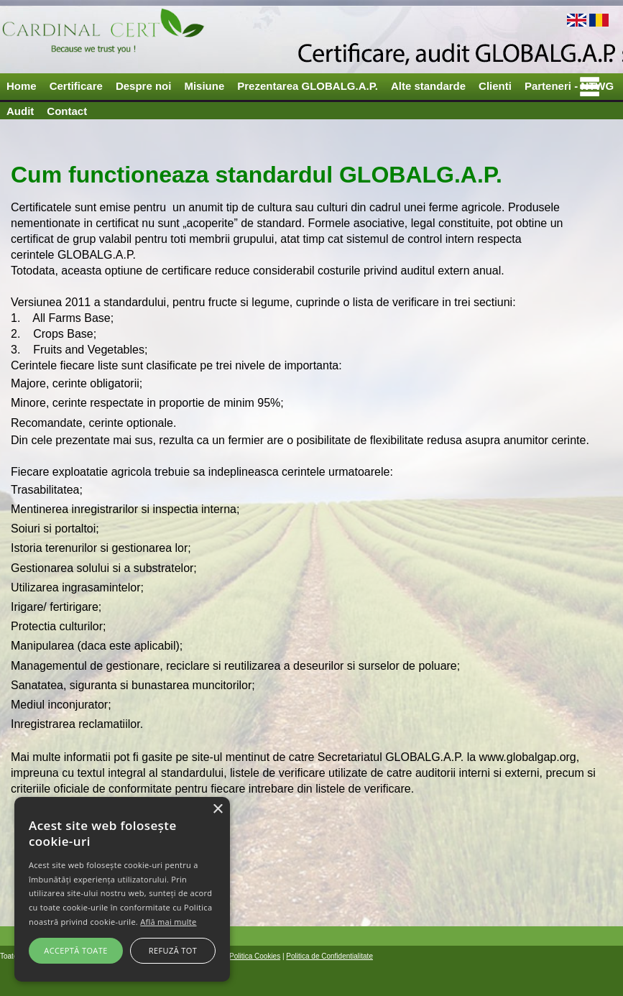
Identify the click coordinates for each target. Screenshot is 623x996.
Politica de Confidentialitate (329, 956)
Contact (67, 111)
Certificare (76, 86)
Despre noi (144, 86)
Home (21, 86)
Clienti (495, 86)
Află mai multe (168, 921)
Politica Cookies (254, 956)
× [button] (217, 809)
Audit (20, 111)
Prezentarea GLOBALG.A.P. (307, 86)
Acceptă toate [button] (75, 950)
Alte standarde (428, 86)
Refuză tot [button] (173, 950)
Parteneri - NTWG (569, 86)
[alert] (122, 889)
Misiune (204, 86)
